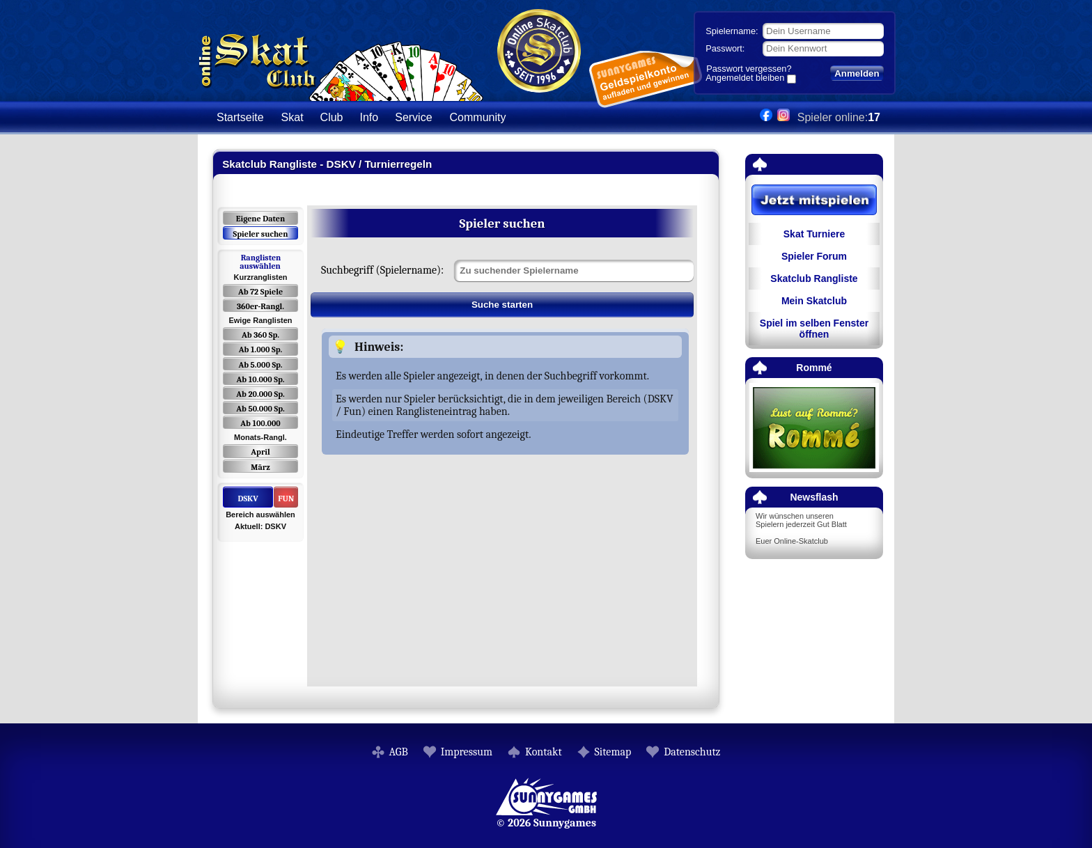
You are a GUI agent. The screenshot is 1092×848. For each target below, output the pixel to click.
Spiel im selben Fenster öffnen (814, 328)
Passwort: (724, 48)
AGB (398, 752)
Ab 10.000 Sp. (261, 379)
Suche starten (502, 304)
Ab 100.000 (260, 423)
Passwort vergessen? (748, 68)
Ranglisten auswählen (260, 262)
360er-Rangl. (260, 306)
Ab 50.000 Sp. (260, 409)
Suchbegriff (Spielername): (382, 270)
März (260, 467)
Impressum (466, 752)
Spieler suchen (260, 234)
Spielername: (731, 31)
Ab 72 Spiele (260, 292)
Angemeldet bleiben (744, 78)
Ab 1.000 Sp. (261, 349)
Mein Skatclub (814, 300)
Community (478, 117)
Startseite (240, 117)
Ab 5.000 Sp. (260, 365)
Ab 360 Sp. (260, 335)
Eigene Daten (260, 218)
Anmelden (856, 73)
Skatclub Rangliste (813, 278)
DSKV (247, 498)
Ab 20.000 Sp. (260, 394)
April (260, 452)
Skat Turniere (814, 234)
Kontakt (543, 752)
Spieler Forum (814, 256)
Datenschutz (692, 752)
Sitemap (613, 752)
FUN (286, 498)
